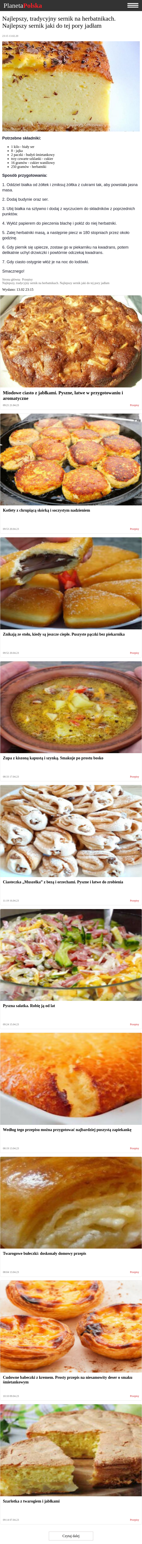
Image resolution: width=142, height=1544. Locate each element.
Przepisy (134, 405)
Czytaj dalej (71, 1536)
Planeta (23, 5)
